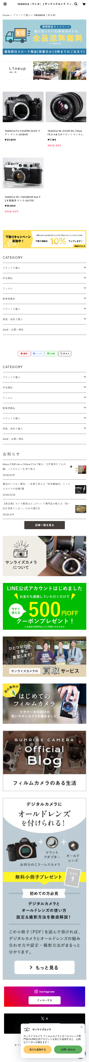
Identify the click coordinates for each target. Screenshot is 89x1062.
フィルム (8, 288)
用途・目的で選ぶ (13, 319)
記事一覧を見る (44, 525)
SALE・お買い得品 (13, 329)
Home (6, 15)
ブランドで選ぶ (22, 15)
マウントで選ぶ (11, 309)
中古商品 (8, 278)
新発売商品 (9, 298)
